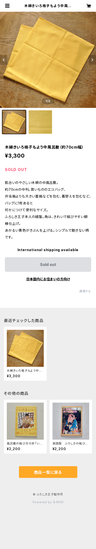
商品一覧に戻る (48, 472)
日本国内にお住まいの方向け (48, 279)
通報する (85, 291)
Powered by (48, 502)
